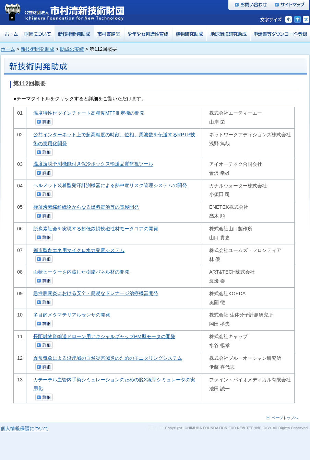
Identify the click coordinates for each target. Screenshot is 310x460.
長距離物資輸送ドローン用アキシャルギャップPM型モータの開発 (104, 336)
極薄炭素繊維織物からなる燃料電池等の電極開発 (86, 207)
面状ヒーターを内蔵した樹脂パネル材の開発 (81, 272)
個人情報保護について (25, 429)
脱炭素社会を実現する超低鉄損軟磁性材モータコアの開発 (95, 228)
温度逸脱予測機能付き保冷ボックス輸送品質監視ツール (93, 164)
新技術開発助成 (37, 49)
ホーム (8, 49)
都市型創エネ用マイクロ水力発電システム (78, 250)
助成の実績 (72, 49)
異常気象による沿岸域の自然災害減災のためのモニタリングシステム (107, 358)
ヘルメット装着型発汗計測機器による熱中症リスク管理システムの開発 (110, 185)
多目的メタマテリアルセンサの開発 (71, 315)
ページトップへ (285, 418)
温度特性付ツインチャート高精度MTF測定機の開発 (88, 113)
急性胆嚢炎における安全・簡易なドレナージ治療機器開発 (95, 293)
